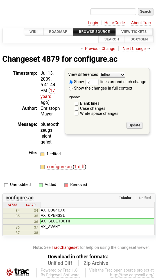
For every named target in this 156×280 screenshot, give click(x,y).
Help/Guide (115, 23)
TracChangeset (65, 247)
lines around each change (115, 81)
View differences (83, 74)
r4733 (12, 205)
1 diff (79, 166)
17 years (47, 93)
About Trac (141, 23)
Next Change (134, 48)
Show (76, 81)
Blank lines (90, 103)
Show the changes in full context (100, 88)
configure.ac (95, 59)
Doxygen (139, 39)
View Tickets (134, 31)
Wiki (34, 31)
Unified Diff (60, 263)
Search (111, 39)
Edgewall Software (63, 275)
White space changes (99, 113)
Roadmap (58, 31)
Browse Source (94, 31)
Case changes (92, 108)
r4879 (31, 205)
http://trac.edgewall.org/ (132, 275)
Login (93, 23)
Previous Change (100, 48)
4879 (51, 59)
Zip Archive (96, 263)
